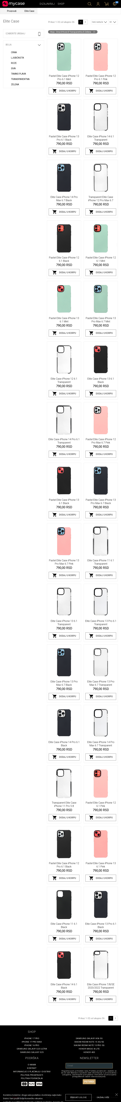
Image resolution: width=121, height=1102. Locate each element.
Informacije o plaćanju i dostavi (32, 1071)
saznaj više (103, 1097)
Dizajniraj (47, 3)
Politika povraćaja (32, 1078)
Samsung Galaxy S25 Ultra (32, 1049)
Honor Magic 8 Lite (89, 1049)
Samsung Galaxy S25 (32, 1052)
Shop (61, 3)
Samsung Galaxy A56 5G (89, 1038)
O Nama (32, 1064)
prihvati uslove (78, 1097)
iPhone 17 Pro (31, 1038)
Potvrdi (89, 1081)
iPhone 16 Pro (31, 1045)
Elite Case (29, 11)
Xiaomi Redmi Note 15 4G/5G (89, 1042)
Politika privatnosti (32, 1075)
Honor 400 (89, 1052)
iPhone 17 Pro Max (32, 1042)
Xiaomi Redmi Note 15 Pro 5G (89, 1045)
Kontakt (32, 1068)
